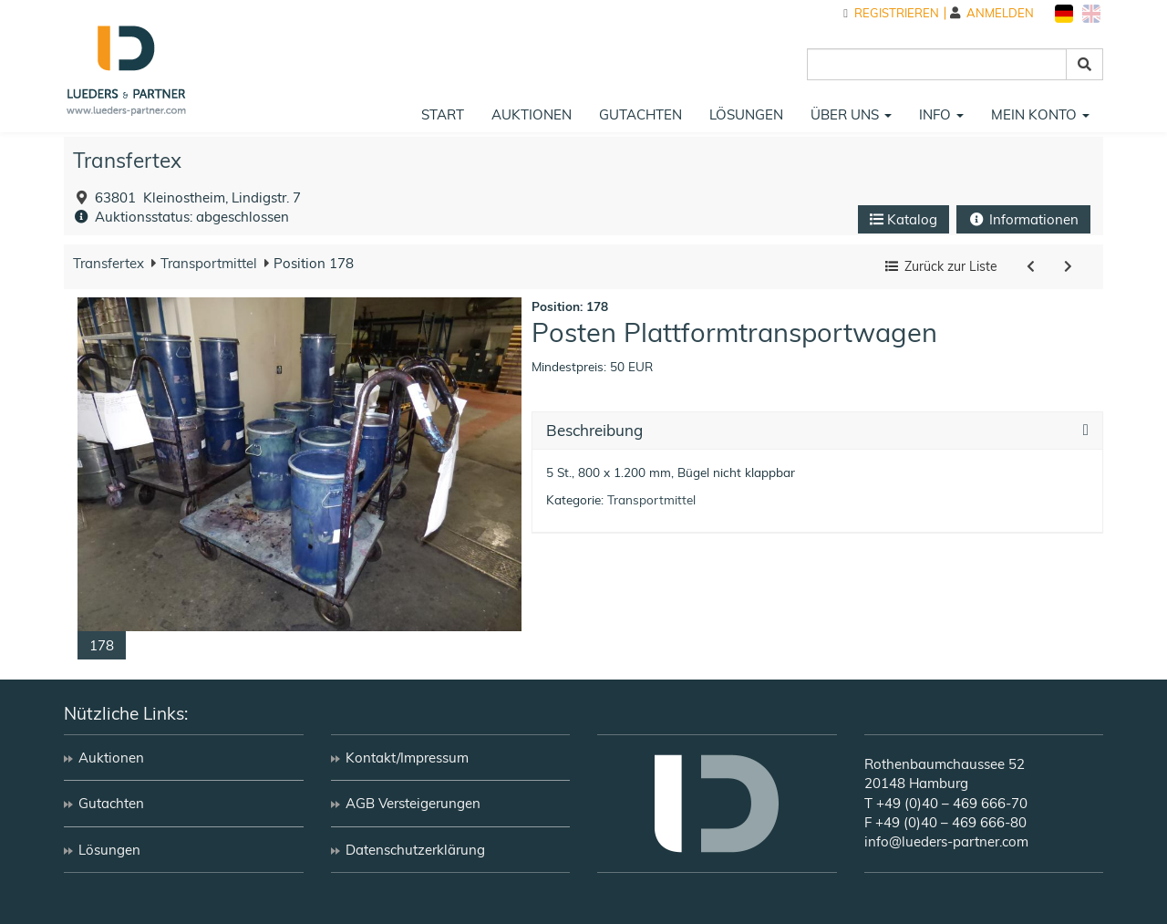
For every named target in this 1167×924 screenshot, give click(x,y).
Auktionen (531, 114)
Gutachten (640, 114)
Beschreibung (594, 430)
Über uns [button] (851, 114)
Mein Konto (1040, 114)
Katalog (903, 219)
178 (101, 645)
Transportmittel (207, 263)
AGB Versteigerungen (413, 803)
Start (442, 114)
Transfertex (127, 160)
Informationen (1023, 219)
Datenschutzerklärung (415, 849)
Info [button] (941, 114)
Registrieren (891, 13)
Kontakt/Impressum (407, 757)
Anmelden (992, 13)
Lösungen (746, 114)
